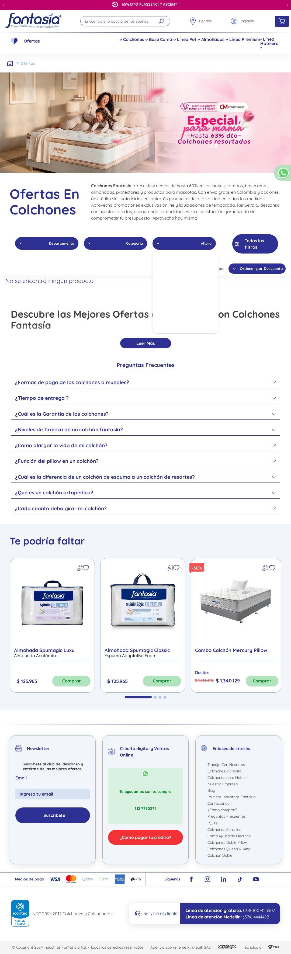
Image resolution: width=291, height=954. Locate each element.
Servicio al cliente (161, 913)
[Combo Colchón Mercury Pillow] (236, 625)
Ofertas (32, 41)
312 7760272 (145, 808)
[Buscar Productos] (161, 21)
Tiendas (205, 21)
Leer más (145, 343)
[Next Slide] (287, 5)
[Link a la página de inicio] (10, 63)
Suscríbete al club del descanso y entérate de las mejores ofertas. (53, 766)
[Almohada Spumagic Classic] (143, 625)
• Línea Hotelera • (269, 43)
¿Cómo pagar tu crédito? (145, 837)
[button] (282, 175)
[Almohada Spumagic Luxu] (52, 625)
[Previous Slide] (3, 5)
